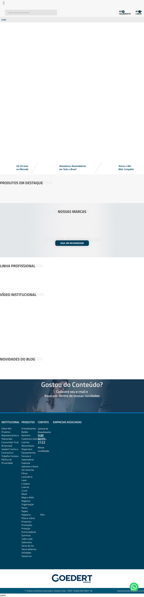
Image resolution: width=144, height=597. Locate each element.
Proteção (25, 528)
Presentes (26, 521)
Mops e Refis (27, 497)
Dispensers (26, 449)
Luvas (24, 490)
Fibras (24, 473)
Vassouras (26, 556)
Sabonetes (26, 542)
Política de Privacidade (7, 461)
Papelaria (26, 514)
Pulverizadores (28, 532)
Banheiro (25, 435)
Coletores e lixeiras (30, 439)
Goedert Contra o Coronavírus (9, 450)
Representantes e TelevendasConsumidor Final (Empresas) (10, 440)
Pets (42, 514)
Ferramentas (27, 470)
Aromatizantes (28, 428)
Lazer (24, 480)
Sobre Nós (6, 428)
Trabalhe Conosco (9, 456)
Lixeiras (25, 487)
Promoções (26, 525)
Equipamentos (28, 452)
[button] (72, 154)
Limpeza (25, 483)
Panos (24, 507)
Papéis (24, 511)
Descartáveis (27, 445)
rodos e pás (26, 539)
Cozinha (25, 442)
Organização (27, 504)
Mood (24, 494)
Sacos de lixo (27, 545)
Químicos (26, 535)
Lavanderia (26, 476)
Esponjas (25, 463)
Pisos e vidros (28, 518)
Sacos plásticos (28, 549)
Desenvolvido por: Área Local (130, 590)
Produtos (5, 432)
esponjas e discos (29, 466)
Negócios (25, 501)
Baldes (24, 432)
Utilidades (26, 552)
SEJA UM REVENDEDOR (72, 243)
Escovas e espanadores (27, 457)
